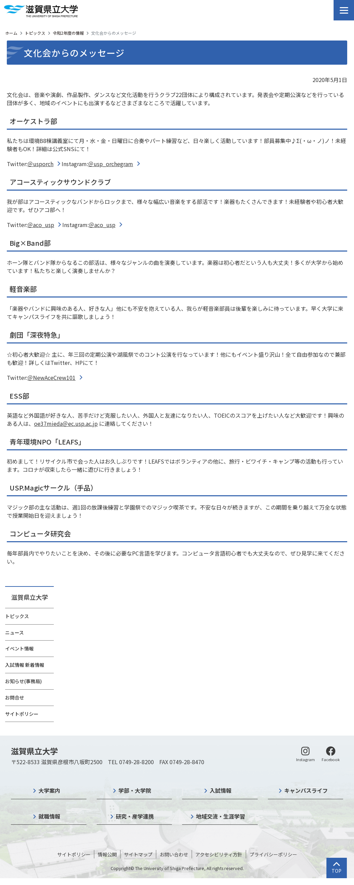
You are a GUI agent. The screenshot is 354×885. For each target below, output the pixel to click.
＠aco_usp (41, 225)
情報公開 (107, 854)
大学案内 (49, 790)
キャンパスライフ (306, 790)
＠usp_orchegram (110, 164)
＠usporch (40, 164)
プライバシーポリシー (273, 854)
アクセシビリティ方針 (218, 854)
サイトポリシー (21, 713)
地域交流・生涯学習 (220, 816)
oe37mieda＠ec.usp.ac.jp (66, 423)
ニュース (14, 632)
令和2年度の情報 (68, 33)
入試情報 (220, 790)
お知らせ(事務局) (23, 681)
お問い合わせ (174, 854)
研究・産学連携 (135, 816)
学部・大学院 (134, 790)
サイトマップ (138, 854)
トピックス (35, 33)
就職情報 (49, 816)
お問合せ (14, 697)
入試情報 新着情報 (24, 664)
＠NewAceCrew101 (52, 377)
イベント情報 (19, 648)
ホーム (11, 33)
